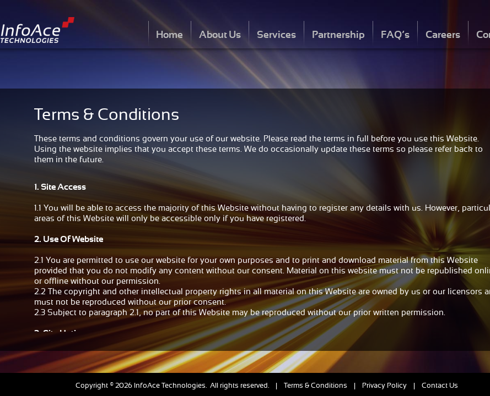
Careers (443, 34)
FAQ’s (395, 34)
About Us (220, 34)
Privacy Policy (384, 385)
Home (169, 34)
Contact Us (440, 385)
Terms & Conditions (315, 385)
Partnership (338, 34)
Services (276, 34)
